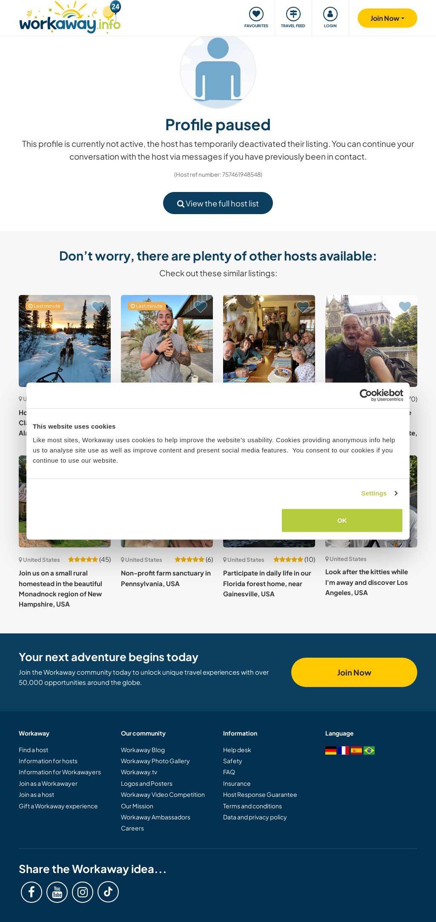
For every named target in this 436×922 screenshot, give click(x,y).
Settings (374, 493)
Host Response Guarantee (260, 794)
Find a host (33, 749)
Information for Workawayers (60, 772)
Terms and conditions (252, 806)
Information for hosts (48, 761)
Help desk (237, 749)
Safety (232, 761)
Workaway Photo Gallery (155, 761)
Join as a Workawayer (48, 783)
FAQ (229, 772)
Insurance (237, 783)
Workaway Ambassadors (155, 817)
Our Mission (137, 806)
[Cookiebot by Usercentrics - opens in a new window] (366, 395)
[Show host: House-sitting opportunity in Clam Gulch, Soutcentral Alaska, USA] (65, 341)
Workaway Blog (143, 749)
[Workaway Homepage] (70, 16)
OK (342, 520)
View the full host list (218, 203)
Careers (132, 828)
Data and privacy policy (255, 817)
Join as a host (36, 794)
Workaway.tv (139, 772)
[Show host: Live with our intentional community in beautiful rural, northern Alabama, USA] (269, 341)
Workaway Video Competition (163, 794)
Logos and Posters (146, 783)
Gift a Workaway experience (58, 806)
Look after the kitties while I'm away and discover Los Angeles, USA (366, 581)
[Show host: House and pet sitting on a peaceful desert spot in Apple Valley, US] (167, 341)
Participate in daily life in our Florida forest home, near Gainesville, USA (267, 583)
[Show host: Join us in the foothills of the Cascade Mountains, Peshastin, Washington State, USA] (371, 341)
